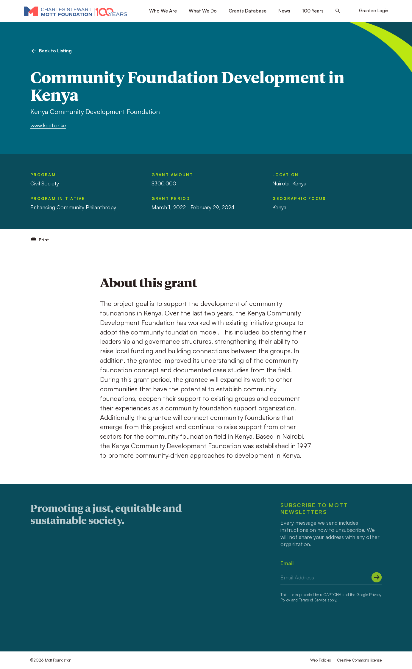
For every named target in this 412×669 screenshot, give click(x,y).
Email (287, 563)
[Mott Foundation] (75, 11)
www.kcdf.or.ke (48, 125)
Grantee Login (373, 10)
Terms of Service (312, 600)
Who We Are (163, 11)
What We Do (203, 11)
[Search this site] (337, 11)
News (284, 11)
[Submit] (377, 577)
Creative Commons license (359, 660)
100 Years (313, 11)
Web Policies (320, 660)
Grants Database (247, 11)
